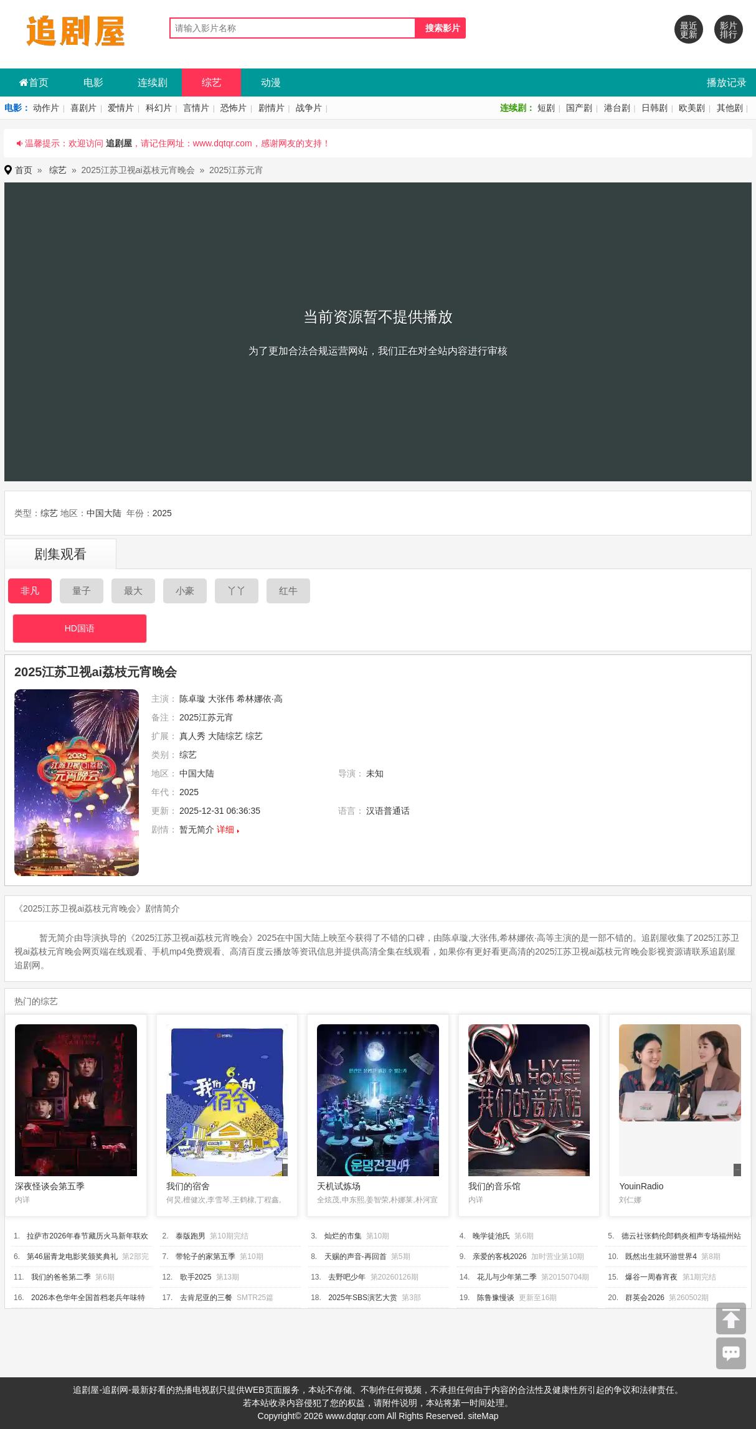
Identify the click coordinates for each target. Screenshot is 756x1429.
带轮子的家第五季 (205, 1256)
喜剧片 (83, 108)
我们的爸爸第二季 (61, 1277)
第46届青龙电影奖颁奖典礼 (72, 1256)
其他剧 (730, 108)
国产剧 (579, 108)
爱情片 (121, 108)
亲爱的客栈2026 (500, 1256)
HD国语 (80, 628)
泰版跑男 (191, 1236)
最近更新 (688, 30)
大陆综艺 (225, 736)
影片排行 (728, 30)
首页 (34, 82)
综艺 (212, 82)
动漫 (271, 82)
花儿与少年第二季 (507, 1277)
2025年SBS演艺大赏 (362, 1297)
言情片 (196, 108)
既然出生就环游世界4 (661, 1256)
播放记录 (727, 82)
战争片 (309, 108)
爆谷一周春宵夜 (651, 1277)
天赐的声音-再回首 (355, 1256)
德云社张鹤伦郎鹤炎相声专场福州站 (681, 1236)
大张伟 (221, 699)
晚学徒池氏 (491, 1236)
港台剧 (617, 108)
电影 (93, 82)
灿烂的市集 (343, 1236)
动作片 (46, 108)
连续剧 (153, 82)
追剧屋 (119, 143)
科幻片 (159, 108)
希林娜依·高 (260, 699)
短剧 (546, 108)
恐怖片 (233, 108)
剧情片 (271, 108)
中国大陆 (104, 513)
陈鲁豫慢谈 (495, 1297)
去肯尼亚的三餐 (206, 1297)
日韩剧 (654, 108)
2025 (162, 513)
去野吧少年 (347, 1277)
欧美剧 (692, 108)
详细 (225, 829)
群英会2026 (644, 1297)
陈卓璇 (192, 699)
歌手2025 (196, 1277)
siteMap (483, 1416)
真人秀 (192, 736)
